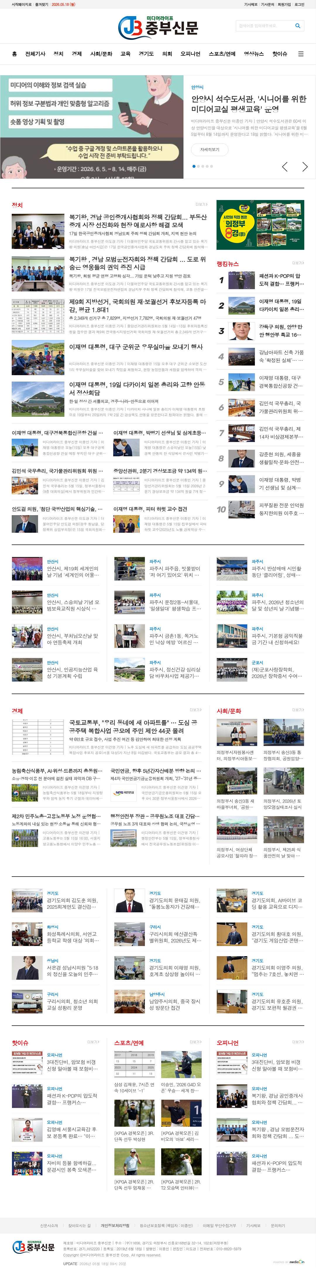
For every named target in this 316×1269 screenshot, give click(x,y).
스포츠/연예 (129, 1043)
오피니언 (227, 1043)
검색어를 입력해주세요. (258, 26)
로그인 (299, 4)
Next (305, 167)
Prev (285, 167)
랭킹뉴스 (227, 263)
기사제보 (250, 4)
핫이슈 (20, 1043)
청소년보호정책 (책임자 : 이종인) (166, 1225)
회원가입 (284, 4)
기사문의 (267, 4)
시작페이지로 (22, 4)
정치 (17, 205)
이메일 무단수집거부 (219, 1225)
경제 (17, 710)
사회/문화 (229, 710)
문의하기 (278, 1225)
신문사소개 (49, 1225)
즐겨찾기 (41, 4)
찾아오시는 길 (79, 1225)
